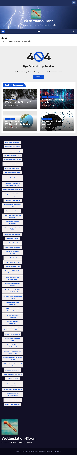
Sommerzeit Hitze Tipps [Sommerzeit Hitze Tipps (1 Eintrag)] (13, 266)
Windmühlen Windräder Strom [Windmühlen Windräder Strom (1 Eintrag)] (13, 389)
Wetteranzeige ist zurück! (52, 123)
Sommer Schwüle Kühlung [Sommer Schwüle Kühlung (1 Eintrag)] (12, 258)
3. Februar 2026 (12, 105)
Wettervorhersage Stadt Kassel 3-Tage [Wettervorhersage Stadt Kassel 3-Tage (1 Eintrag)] (12, 358)
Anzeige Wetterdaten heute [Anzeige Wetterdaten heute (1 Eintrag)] (12, 155)
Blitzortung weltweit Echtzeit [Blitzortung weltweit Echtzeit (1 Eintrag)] (12, 164)
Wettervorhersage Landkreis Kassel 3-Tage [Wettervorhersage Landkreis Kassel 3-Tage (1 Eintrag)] (12, 352)
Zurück (38, 76)
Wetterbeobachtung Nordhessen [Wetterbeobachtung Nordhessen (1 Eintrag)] (12, 316)
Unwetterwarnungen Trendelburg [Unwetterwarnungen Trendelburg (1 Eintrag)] (13, 303)
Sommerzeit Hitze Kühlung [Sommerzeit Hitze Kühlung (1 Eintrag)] (13, 262)
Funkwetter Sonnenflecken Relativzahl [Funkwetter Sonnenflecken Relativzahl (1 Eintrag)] (13, 216)
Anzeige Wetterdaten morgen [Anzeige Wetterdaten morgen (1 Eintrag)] (12, 159)
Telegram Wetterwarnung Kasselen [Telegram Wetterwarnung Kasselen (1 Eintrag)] (12, 284)
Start (3, 41)
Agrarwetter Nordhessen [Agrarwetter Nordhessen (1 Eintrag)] (12, 142)
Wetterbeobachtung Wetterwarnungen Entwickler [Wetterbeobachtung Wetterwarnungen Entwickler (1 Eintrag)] (12, 328)
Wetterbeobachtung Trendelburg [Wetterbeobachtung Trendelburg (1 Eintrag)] (12, 322)
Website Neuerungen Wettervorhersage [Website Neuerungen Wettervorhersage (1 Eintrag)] (12, 310)
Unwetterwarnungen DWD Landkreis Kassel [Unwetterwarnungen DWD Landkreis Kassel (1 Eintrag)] (12, 291)
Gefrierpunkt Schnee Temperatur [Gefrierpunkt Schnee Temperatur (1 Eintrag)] (12, 222)
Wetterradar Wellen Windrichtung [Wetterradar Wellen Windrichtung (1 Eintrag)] (12, 345)
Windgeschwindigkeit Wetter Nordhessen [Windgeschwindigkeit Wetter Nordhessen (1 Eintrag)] (12, 384)
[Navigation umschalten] (38, 31)
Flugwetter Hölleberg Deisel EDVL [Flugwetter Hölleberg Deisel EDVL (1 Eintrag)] (12, 205)
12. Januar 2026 (49, 105)
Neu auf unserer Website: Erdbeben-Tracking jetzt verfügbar (19, 124)
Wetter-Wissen (10, 99)
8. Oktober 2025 (12, 127)
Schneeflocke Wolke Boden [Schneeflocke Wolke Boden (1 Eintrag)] (13, 243)
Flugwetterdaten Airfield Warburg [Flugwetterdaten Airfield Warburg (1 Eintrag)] (12, 195)
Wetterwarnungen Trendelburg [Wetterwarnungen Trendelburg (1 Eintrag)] (13, 374)
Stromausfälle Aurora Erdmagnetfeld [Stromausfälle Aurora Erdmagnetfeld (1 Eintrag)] (12, 278)
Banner (45, 96)
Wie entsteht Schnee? (18, 102)
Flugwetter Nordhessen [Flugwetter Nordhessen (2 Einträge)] (12, 211)
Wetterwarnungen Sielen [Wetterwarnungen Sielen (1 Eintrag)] (12, 370)
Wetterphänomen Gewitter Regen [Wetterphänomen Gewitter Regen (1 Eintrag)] (13, 339)
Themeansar (57, 451)
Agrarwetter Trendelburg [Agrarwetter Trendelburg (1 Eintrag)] (12, 146)
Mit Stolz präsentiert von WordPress (27, 451)
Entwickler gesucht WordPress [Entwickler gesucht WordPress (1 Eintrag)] (12, 189)
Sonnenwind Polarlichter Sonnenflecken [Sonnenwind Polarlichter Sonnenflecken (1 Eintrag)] (12, 272)
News (56, 96)
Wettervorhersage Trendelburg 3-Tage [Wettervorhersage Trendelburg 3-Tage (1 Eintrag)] (13, 364)
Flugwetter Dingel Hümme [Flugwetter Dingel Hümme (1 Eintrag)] (12, 200)
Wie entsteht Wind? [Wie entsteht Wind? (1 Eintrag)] (12, 378)
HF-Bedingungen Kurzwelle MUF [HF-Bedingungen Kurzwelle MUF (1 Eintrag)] (13, 229)
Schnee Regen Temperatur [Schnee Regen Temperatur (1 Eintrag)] (12, 247)
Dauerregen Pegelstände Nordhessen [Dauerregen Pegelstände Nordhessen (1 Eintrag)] (12, 178)
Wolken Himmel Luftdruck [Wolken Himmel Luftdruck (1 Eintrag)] (12, 400)
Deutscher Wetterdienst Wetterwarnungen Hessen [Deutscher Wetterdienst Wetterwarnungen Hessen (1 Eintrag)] (12, 184)
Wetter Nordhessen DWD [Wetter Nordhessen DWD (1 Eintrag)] (12, 334)
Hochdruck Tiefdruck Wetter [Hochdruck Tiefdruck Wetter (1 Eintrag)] (12, 234)
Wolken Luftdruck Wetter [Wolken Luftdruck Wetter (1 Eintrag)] (12, 404)
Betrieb (51, 96)
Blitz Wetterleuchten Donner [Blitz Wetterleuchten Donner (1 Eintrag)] (12, 172)
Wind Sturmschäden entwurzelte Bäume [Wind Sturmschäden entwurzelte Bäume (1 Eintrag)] (13, 394)
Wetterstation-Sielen (38, 21)
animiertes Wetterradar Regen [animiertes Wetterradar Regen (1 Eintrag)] (13, 151)
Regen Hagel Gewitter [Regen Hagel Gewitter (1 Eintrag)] (12, 238)
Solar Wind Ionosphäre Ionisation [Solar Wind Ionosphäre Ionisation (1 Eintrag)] (12, 252)
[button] (74, 31)
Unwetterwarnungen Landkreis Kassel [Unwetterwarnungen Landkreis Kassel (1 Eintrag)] (12, 297)
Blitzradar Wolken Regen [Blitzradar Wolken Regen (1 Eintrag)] (12, 168)
